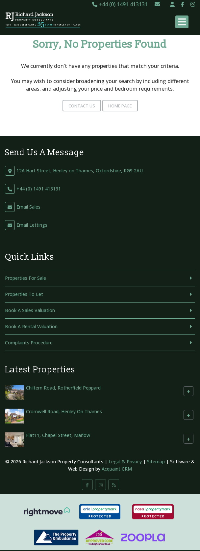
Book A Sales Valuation (30, 310)
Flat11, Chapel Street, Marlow (58, 435)
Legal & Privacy (125, 461)
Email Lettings (31, 225)
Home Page (120, 106)
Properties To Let (24, 294)
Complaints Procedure (29, 342)
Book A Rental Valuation (31, 326)
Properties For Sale (25, 278)
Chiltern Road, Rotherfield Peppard (63, 388)
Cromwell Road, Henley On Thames (64, 411)
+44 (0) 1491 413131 (120, 4)
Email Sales (28, 207)
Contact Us (81, 106)
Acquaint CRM (117, 469)
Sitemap (156, 461)
